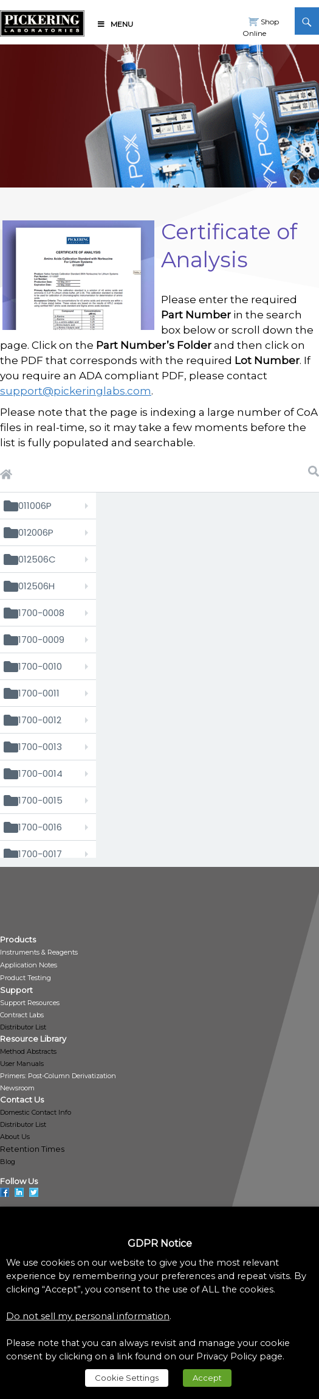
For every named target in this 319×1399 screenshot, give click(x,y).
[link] (42, 21)
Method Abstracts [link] (28, 1051)
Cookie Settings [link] (127, 1378)
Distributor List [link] (23, 1027)
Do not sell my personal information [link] (88, 1316)
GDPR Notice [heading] (160, 1243)
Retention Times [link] (32, 1149)
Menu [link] (115, 24)
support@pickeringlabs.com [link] (75, 391)
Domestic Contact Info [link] (35, 1112)
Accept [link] (207, 1378)
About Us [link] (15, 1136)
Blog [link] (7, 1161)
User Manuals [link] (22, 1063)
